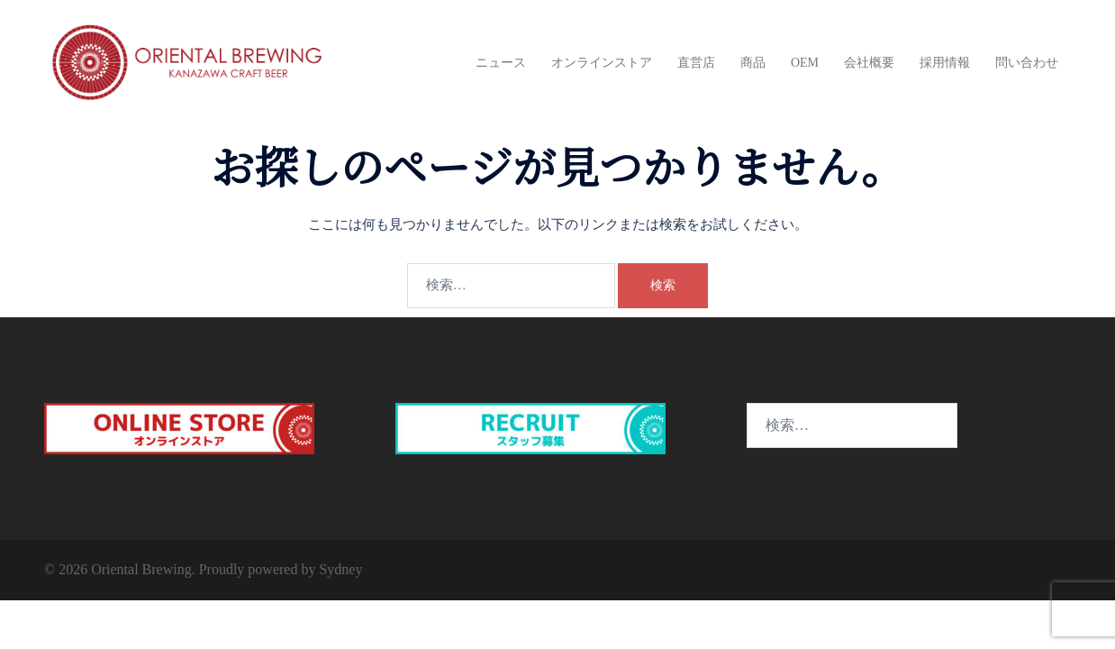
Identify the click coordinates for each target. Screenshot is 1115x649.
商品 (753, 62)
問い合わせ (1026, 62)
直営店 (696, 62)
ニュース (501, 62)
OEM (805, 62)
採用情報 (945, 62)
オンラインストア (601, 62)
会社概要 (869, 62)
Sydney (340, 569)
